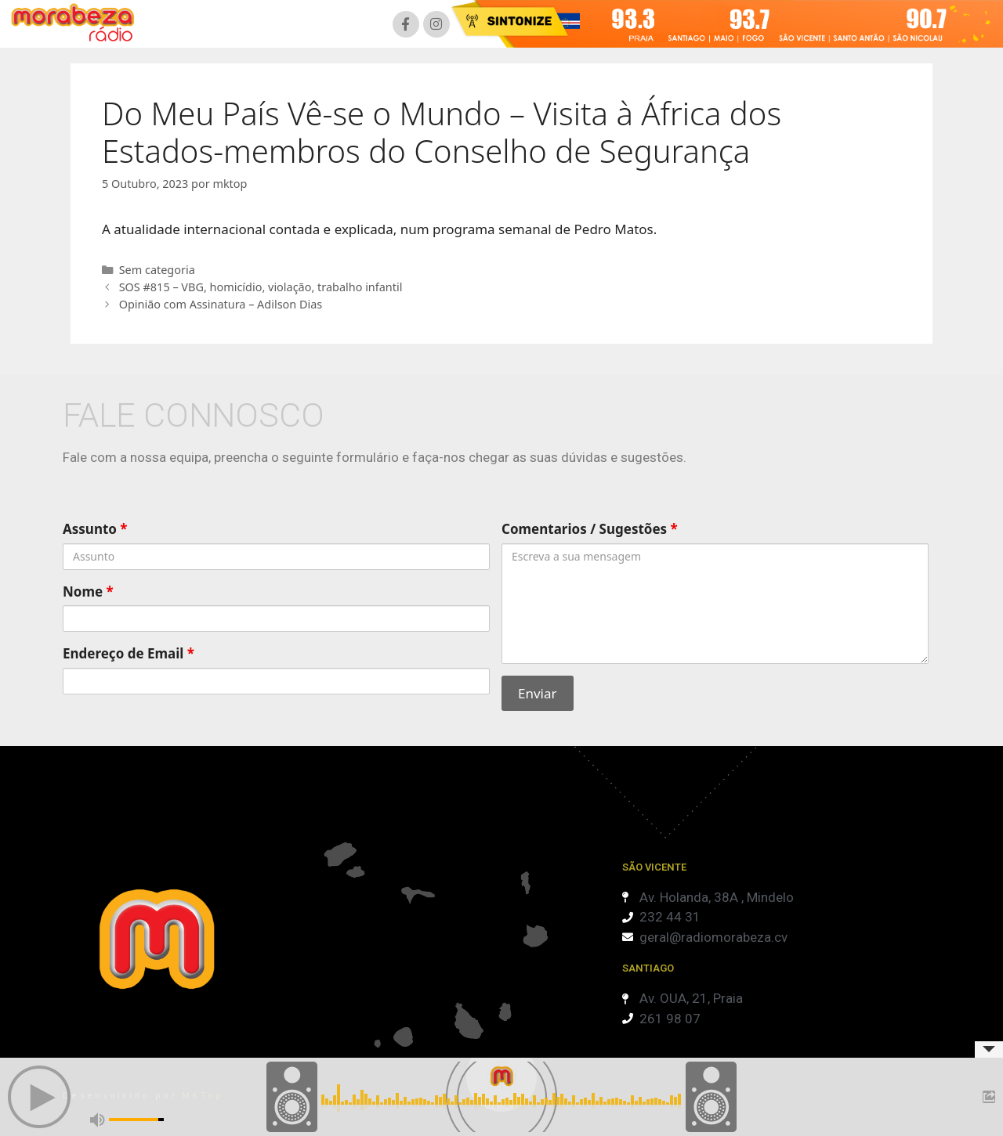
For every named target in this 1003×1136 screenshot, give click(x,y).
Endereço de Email (128, 653)
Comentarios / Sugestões (590, 529)
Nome (88, 591)
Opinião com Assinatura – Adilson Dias (221, 304)
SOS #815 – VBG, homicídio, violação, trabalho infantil (261, 286)
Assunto (95, 529)
